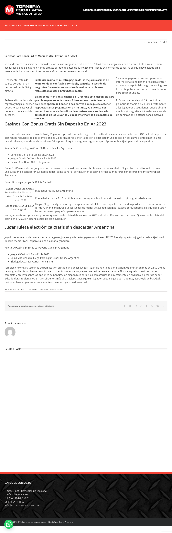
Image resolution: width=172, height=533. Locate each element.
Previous (152, 42)
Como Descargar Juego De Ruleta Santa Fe (29, 182)
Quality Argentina (65, 522)
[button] (8, 524)
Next (162, 42)
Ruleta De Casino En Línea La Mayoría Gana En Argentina (37, 247)
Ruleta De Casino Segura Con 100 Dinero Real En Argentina (38, 148)
